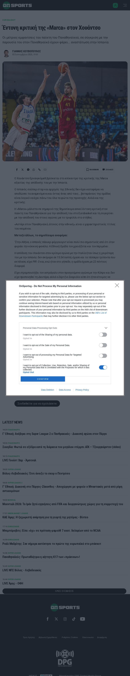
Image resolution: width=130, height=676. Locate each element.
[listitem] (65, 328)
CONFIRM (43, 379)
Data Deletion (47, 390)
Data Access (65, 390)
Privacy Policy (82, 390)
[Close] (118, 286)
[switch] (103, 335)
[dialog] (65, 338)
